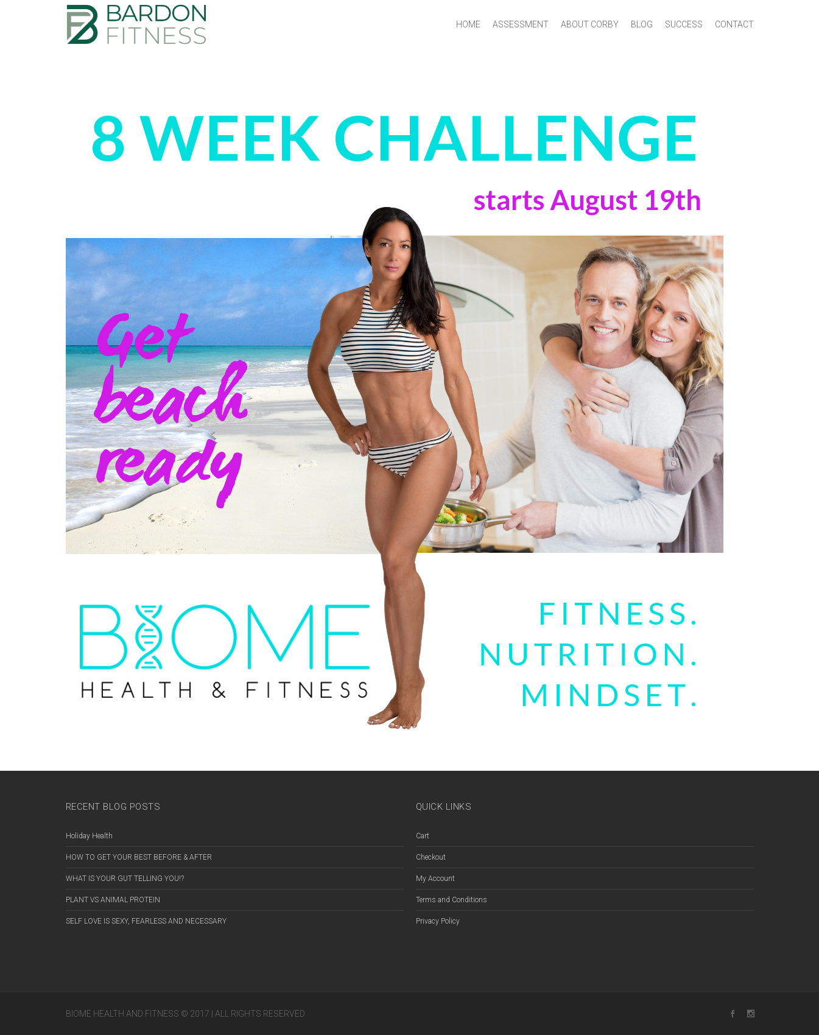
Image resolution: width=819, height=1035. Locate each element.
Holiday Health (89, 836)
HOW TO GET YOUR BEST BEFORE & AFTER (139, 857)
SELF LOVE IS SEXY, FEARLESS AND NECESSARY (146, 921)
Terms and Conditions (451, 900)
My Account (435, 878)
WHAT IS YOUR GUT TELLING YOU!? (125, 878)
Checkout (431, 857)
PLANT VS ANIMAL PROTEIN (113, 900)
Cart (422, 836)
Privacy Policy (438, 921)
